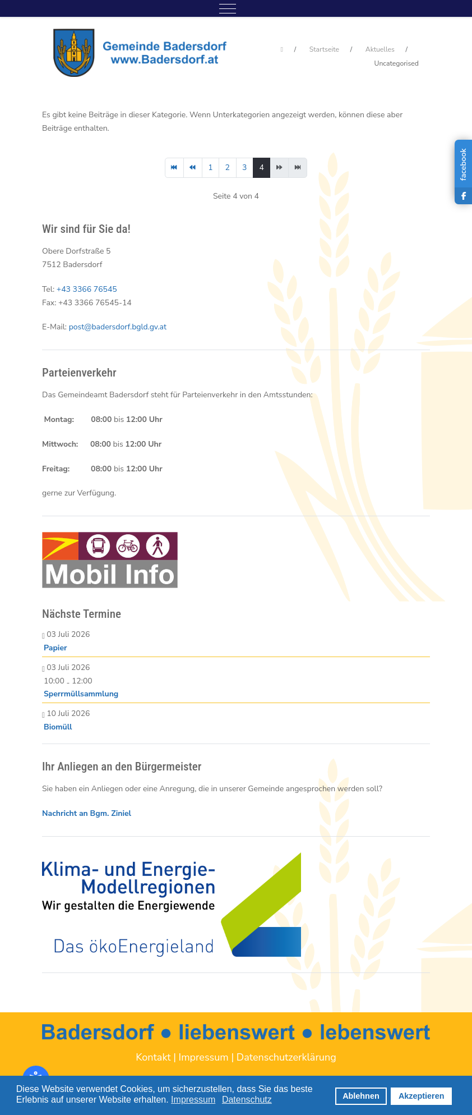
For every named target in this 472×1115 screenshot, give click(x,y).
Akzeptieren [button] (422, 1095)
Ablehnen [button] (361, 1095)
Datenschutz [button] (247, 1099)
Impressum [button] (193, 1099)
